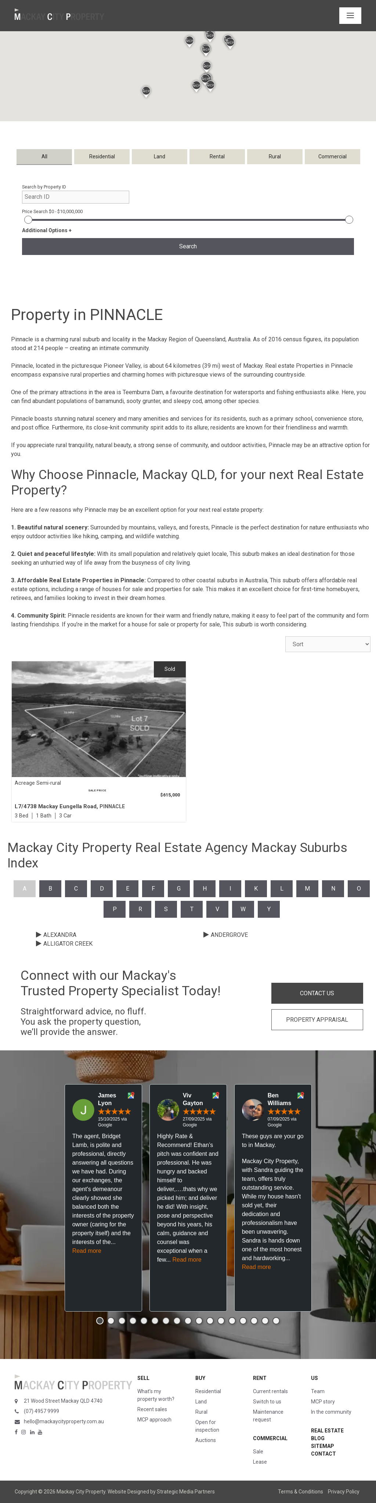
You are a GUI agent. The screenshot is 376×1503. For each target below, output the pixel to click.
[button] (206, 67)
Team (318, 1391)
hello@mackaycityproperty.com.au (64, 1421)
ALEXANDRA (59, 934)
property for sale (198, 624)
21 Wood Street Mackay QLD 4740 (63, 1401)
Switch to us (267, 1402)
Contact (323, 1454)
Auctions (205, 1440)
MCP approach (154, 1420)
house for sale (150, 624)
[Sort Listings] (327, 644)
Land (201, 1402)
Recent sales (152, 1409)
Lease (260, 1462)
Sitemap (322, 1446)
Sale (258, 1452)
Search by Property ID (44, 187)
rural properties (90, 374)
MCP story (323, 1402)
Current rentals (270, 1391)
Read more (86, 1251)
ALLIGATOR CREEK (68, 943)
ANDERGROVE (229, 934)
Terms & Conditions (300, 1492)
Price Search (52, 211)
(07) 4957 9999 (41, 1411)
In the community (331, 1412)
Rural (201, 1412)
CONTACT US (317, 993)
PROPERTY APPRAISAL (317, 1019)
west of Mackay (242, 365)
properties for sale (179, 589)
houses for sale (122, 589)
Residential (208, 1391)
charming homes (143, 374)
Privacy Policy (343, 1492)
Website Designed (128, 1492)
